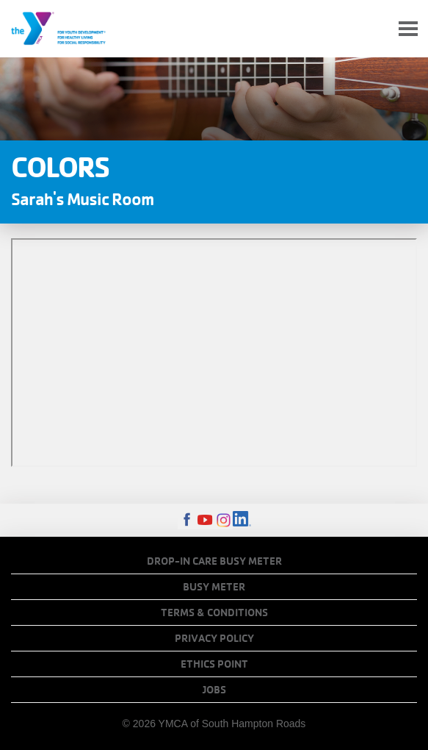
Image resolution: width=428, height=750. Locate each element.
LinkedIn (242, 520)
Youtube (205, 520)
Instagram (223, 520)
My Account (374, 29)
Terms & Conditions (214, 612)
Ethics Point (214, 664)
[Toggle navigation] (408, 29)
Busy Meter (214, 586)
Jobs (214, 689)
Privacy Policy (214, 638)
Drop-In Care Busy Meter (214, 561)
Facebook (187, 520)
